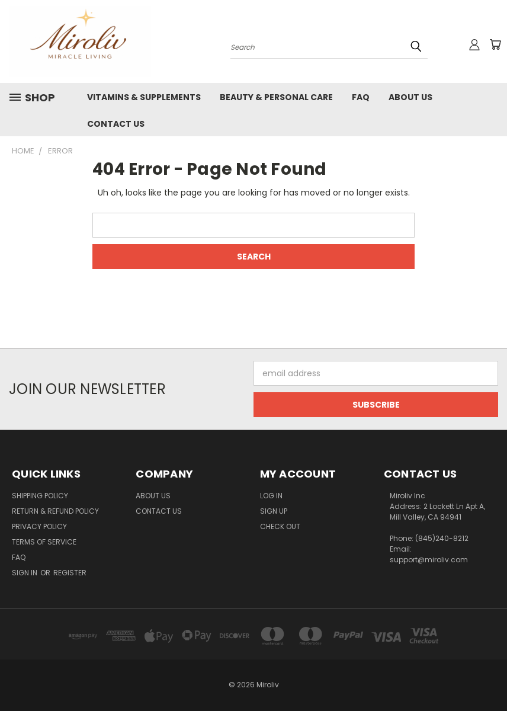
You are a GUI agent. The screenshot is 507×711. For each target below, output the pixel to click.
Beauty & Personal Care (276, 97)
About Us (410, 97)
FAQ (361, 97)
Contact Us (116, 124)
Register (69, 573)
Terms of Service (44, 542)
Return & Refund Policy (55, 511)
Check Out (280, 526)
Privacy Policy (39, 526)
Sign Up (273, 511)
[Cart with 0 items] (495, 44)
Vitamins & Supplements (144, 97)
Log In (271, 496)
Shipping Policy (40, 496)
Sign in (25, 573)
